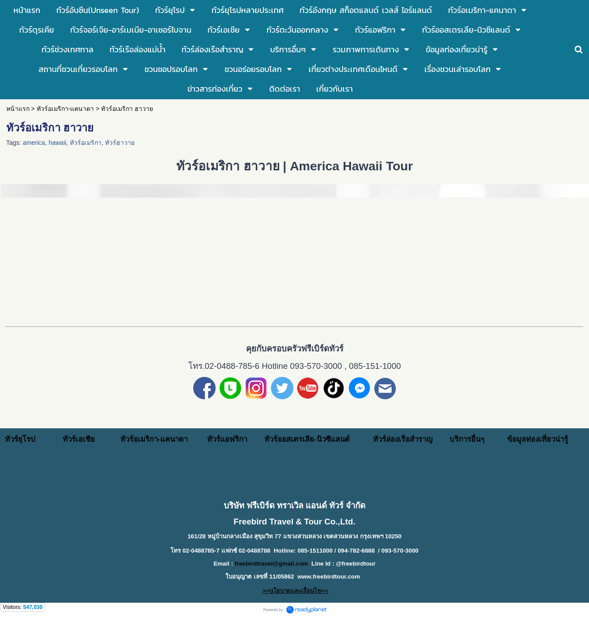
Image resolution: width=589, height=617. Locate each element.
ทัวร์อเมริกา (86, 142)
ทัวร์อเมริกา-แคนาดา (65, 108)
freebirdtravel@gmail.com (271, 563)
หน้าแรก (18, 108)
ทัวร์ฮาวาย (120, 142)
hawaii (58, 142)
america (34, 142)
